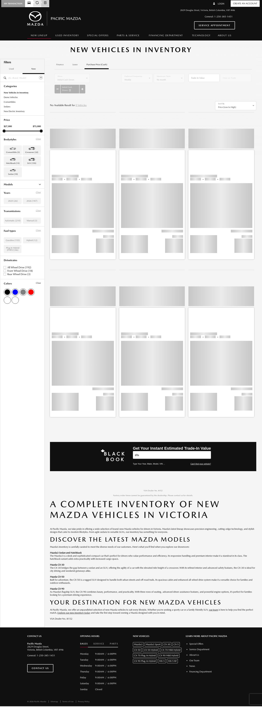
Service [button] (98, 634)
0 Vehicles (81, 96)
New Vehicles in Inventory (16, 92)
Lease (75, 64)
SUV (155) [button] (31, 163)
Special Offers (98, 35)
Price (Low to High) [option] (227, 98)
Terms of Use (68, 692)
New (33, 69)
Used (11, 69)
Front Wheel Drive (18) (20, 312)
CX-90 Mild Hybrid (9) (14, 208)
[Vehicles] (172, 446)
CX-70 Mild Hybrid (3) (14, 198)
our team (213, 600)
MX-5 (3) (8, 217)
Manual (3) (32, 262)
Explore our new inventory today (73, 604)
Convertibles (10, 102)
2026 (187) (32, 243)
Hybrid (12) (32, 282)
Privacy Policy (84, 692)
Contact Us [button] (40, 659)
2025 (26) (13, 243)
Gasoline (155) (13, 282)
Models (22, 184)
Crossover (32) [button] (31, 152)
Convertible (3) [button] (13, 152)
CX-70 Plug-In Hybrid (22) (16, 203)
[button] (13, 3)
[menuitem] (39, 36)
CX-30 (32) (9, 189)
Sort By (221, 95)
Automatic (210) (12, 262)
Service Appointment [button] (214, 25)
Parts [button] (114, 634)
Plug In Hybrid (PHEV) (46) (12, 291)
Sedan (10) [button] (13, 174)
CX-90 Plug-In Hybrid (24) (16, 212)
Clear (38, 139)
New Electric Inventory (14, 111)
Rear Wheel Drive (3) (18, 316)
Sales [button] (84, 634)
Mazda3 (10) (10, 222)
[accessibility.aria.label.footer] (147, 702)
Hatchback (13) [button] (13, 163)
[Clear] (41, 77)
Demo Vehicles (11, 97)
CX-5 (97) (8, 194)
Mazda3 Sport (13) (12, 226)
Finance (60, 64)
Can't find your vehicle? (201, 455)
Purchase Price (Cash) (96, 64)
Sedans (7, 106)
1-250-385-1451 (223, 16)
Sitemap (55, 692)
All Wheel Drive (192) (19, 309)
